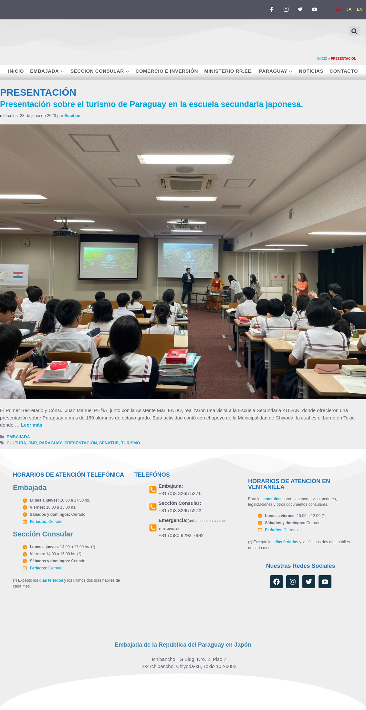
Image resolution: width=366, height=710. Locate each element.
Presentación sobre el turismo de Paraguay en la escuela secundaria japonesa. (151, 104)
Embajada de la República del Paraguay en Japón (183, 644)
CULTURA (16, 442)
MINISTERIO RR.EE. (228, 71)
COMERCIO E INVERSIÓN (167, 71)
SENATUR (109, 442)
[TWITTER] (300, 10)
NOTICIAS (311, 71)
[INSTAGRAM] (286, 10)
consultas (272, 499)
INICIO (323, 58)
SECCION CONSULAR (99, 71)
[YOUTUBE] (314, 10)
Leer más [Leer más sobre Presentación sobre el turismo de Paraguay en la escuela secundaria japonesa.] (31, 425)
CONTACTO (343, 71)
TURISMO (130, 442)
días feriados (51, 580)
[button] (354, 31)
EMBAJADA (47, 71)
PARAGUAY (276, 71)
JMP (32, 442)
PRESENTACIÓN (80, 442)
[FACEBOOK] (272, 10)
